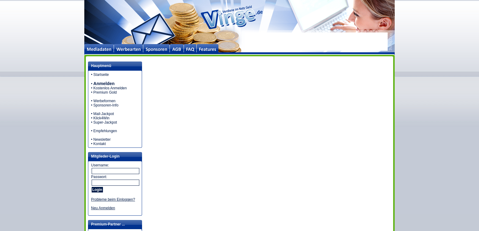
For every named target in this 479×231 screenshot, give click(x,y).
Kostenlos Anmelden (110, 88)
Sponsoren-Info (106, 105)
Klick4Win (101, 118)
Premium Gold (105, 92)
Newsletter (102, 139)
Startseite (101, 75)
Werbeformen (104, 101)
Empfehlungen (105, 131)
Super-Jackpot (105, 122)
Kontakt (99, 144)
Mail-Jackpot (103, 114)
